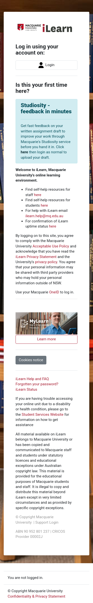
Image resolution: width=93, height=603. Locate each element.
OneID (54, 292)
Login (46, 65)
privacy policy (46, 262)
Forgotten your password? (37, 384)
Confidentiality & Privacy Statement (36, 596)
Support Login (46, 522)
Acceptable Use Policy (51, 246)
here (24, 152)
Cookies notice (31, 360)
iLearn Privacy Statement (36, 257)
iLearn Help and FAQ (32, 379)
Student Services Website (42, 414)
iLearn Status (26, 389)
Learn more (46, 339)
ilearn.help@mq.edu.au (44, 216)
